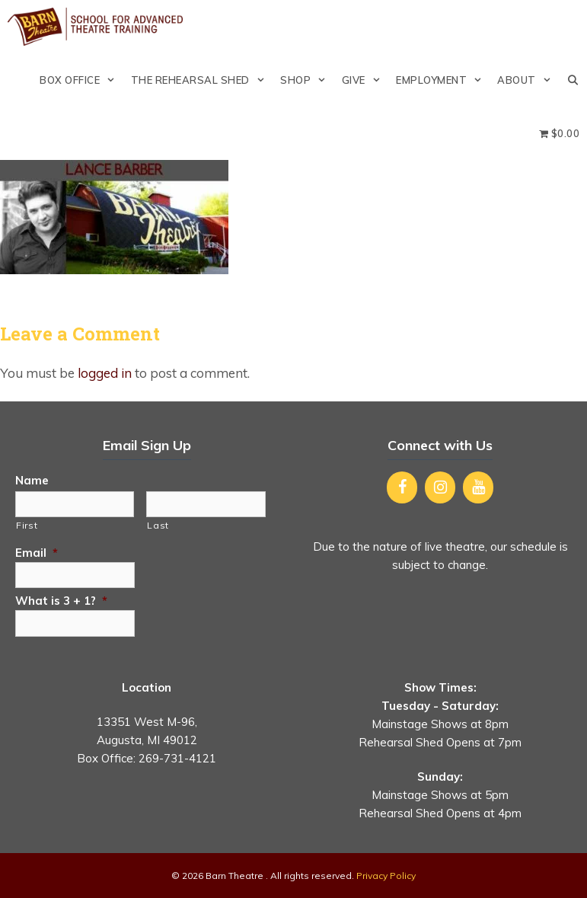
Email (36, 552)
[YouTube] (478, 487)
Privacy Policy (386, 875)
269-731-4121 (177, 758)
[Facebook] (402, 487)
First (26, 525)
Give (365, 80)
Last (158, 525)
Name (32, 480)
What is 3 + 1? (61, 600)
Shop (306, 80)
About (528, 80)
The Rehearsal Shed (202, 80)
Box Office (81, 80)
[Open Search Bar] (573, 80)
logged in (105, 373)
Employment (443, 80)
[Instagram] (440, 487)
